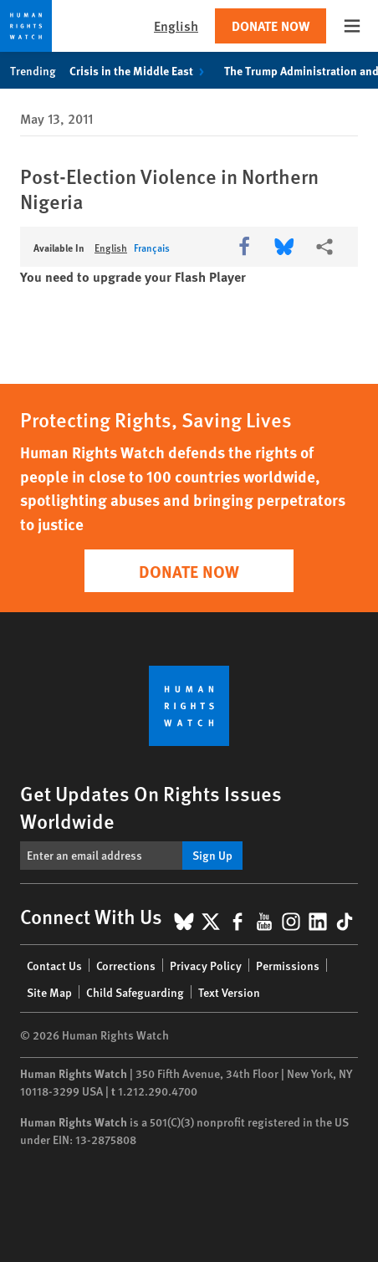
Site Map (49, 992)
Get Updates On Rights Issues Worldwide (151, 807)
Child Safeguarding (135, 992)
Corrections (126, 965)
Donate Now (270, 25)
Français (152, 248)
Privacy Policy (206, 965)
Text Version (229, 992)
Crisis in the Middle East (140, 70)
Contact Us (54, 965)
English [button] (176, 25)
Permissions (287, 965)
